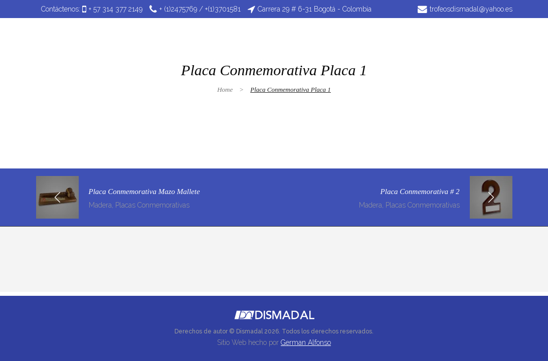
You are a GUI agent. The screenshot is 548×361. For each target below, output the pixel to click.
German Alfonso (306, 342)
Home (225, 89)
